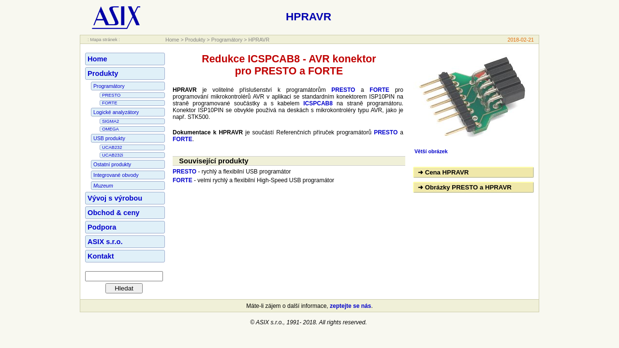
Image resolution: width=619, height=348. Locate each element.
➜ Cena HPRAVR (443, 172)
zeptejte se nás (350, 306)
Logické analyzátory (116, 112)
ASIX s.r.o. (105, 242)
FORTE (109, 103)
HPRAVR (259, 40)
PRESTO (111, 95)
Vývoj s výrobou (115, 198)
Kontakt (101, 256)
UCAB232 (112, 147)
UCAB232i (112, 155)
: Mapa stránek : (104, 39)
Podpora (102, 227)
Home (172, 40)
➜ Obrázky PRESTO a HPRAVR (465, 187)
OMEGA (110, 129)
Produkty (195, 40)
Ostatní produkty (112, 164)
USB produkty (109, 138)
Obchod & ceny (114, 213)
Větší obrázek (431, 151)
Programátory (227, 40)
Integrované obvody (116, 175)
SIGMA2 (110, 121)
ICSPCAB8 (318, 103)
